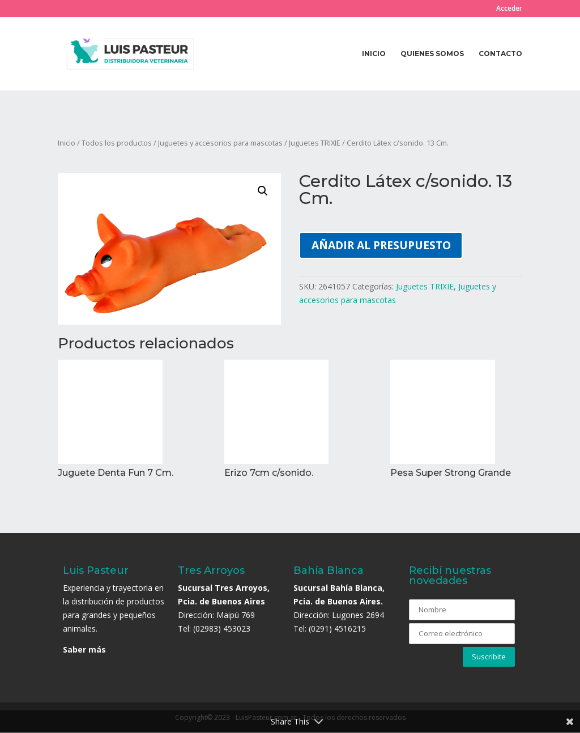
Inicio (374, 54)
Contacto (500, 54)
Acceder (509, 9)
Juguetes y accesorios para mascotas (220, 143)
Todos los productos (117, 143)
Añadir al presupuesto (381, 245)
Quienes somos (432, 54)
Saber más (84, 649)
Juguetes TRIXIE (314, 143)
